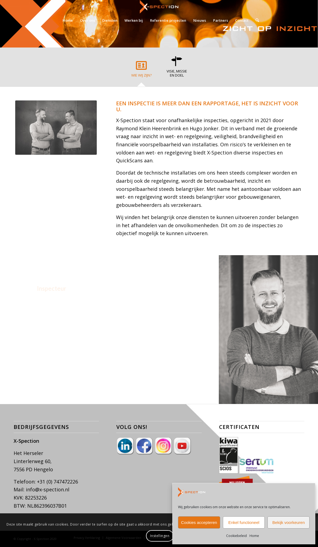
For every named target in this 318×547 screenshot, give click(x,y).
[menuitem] (67, 20)
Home (254, 535)
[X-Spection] (159, 7)
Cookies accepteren (199, 522)
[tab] (141, 70)
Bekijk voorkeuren (288, 522)
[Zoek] (255, 20)
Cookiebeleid (236, 535)
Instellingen (159, 535)
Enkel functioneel (243, 522)
